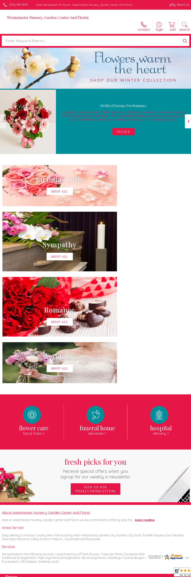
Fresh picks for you (95, 356)
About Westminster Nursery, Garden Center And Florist (46, 400)
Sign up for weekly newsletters (95, 377)
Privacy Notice (36, 575)
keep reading (144, 408)
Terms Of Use (14, 575)
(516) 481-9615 (18, 5)
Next (188, 121)
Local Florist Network (63, 575)
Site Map (85, 575)
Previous (3, 121)
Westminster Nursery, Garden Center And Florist (48, 17)
